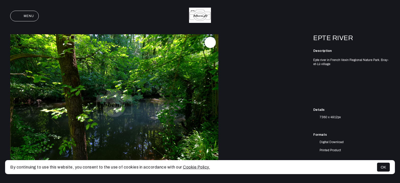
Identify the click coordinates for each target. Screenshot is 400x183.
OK (383, 167)
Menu (24, 16)
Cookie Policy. (196, 167)
